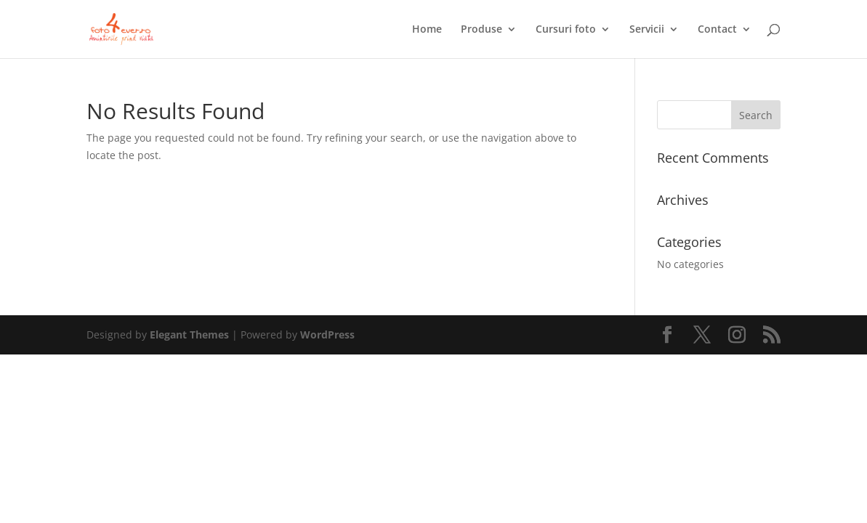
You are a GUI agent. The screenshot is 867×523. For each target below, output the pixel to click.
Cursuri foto (566, 30)
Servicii (646, 30)
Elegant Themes (189, 334)
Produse (481, 30)
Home (427, 30)
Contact (717, 30)
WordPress (327, 334)
